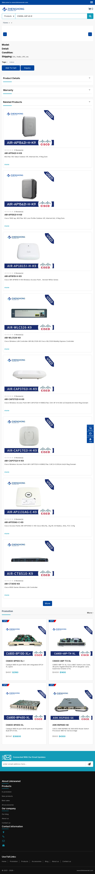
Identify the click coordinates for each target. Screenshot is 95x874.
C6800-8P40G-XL (15, 725)
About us (5, 818)
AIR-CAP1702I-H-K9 (14, 461)
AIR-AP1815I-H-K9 (13, 276)
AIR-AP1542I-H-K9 (13, 153)
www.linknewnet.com (85, 870)
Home (5, 23)
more (6, 164)
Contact (90, 434)
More (47, 603)
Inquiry (27, 68)
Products (24, 861)
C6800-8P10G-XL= (15, 661)
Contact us (6, 823)
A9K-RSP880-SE (60, 725)
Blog (46, 861)
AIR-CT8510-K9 (12, 584)
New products (7, 796)
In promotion (7, 792)
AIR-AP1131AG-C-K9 (13, 522)
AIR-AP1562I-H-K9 (13, 214)
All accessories (8, 805)
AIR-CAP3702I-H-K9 (14, 399)
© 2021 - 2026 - (8, 870)
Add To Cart (11, 68)
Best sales (6, 800)
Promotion (7, 611)
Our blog (5, 814)
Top (90, 440)
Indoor (12, 62)
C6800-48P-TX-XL (61, 661)
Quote (90, 429)
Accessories (36, 861)
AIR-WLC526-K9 (12, 337)
